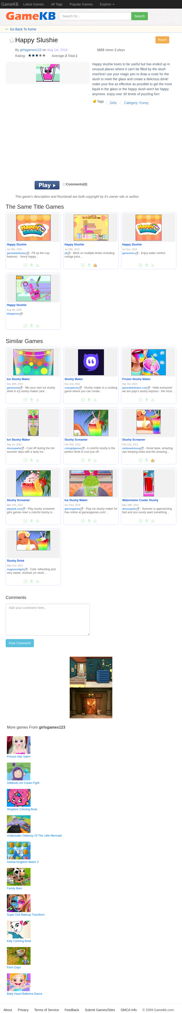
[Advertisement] (74, 143)
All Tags (57, 4)
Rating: (20, 56)
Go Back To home (23, 29)
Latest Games (33, 4)
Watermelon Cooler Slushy (140, 500)
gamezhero (130, 253)
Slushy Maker (73, 379)
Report (162, 40)
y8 (67, 253)
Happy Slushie (17, 244)
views (109, 50)
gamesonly (15, 387)
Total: (72, 56)
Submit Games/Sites (100, 1010)
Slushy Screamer (75, 439)
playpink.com (16, 508)
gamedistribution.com (136, 387)
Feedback (72, 1010)
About (7, 1010)
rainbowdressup (133, 448)
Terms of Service (46, 1010)
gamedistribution (18, 253)
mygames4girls (17, 569)
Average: (58, 56)
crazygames (73, 387)
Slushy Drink (15, 560)
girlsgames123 (30, 50)
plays (121, 50)
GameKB (9, 4)
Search (139, 16)
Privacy (23, 1010)
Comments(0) (74, 184)
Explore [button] (107, 4)
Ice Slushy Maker (18, 379)
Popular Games (81, 4)
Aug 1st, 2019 (57, 50)
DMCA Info (129, 1010)
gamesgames (73, 508)
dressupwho (15, 448)
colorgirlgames (74, 448)
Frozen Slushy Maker (136, 379)
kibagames (15, 313)
